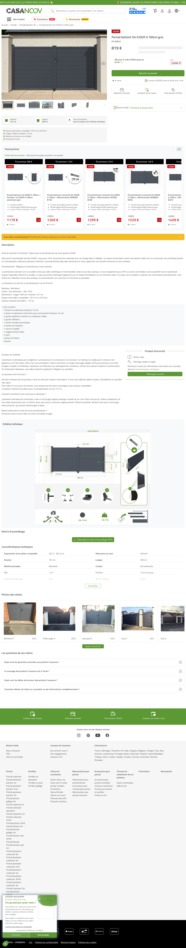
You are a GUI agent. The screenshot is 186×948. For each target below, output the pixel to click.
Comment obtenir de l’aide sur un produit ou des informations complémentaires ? (41, 687)
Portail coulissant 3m (15, 886)
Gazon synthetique (125, 780)
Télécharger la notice (155, 371)
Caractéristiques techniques (85, 945)
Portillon (32, 769)
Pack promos (12, 945)
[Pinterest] (88, 733)
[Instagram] (79, 733)
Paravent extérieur (58, 799)
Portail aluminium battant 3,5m (13, 785)
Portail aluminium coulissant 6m (13, 851)
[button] (103, 63)
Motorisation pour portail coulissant (80, 791)
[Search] (89, 10)
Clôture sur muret (58, 793)
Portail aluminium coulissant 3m (13, 882)
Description (26, 945)
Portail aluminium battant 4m (13, 779)
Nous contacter (13, 748)
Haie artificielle (56, 790)
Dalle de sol (122, 783)
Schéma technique (42, 945)
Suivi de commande (14, 754)
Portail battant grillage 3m (12, 798)
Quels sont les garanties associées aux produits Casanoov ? (31, 660)
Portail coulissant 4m (15, 811)
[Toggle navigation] (16, 19)
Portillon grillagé (35, 783)
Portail (13, 24)
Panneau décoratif (58, 796)
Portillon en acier (35, 780)
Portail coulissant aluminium (13, 807)
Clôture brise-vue (57, 777)
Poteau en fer (101, 793)
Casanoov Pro (56, 754)
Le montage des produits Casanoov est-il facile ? (26, 669)
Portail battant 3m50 (15, 821)
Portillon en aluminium (33, 776)
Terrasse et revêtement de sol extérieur (125, 772)
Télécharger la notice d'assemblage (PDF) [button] (93, 537)
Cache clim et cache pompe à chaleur (58, 782)
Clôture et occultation (55, 771)
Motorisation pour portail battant (80, 779)
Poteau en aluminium (104, 783)
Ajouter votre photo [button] (93, 644)
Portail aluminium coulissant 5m (13, 857)
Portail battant (12, 839)
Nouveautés (166, 769)
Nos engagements (58, 751)
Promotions (144, 769)
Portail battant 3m (28, 24)
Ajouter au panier (148, 73)
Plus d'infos (93, 583)
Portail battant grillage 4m (12, 829)
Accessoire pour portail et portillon (102, 779)
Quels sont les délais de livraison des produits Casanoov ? (30, 678)
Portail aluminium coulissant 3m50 (13, 875)
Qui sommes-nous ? (59, 748)
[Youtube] (98, 733)
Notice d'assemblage (62, 945)
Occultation (55, 786)
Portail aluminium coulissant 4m (13, 869)
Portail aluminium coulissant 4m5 (13, 863)
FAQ (8, 751)
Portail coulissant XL (15, 802)
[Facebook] (107, 733)
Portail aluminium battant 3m (13, 791)
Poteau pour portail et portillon (103, 788)
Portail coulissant (13, 774)
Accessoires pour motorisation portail (81, 785)
